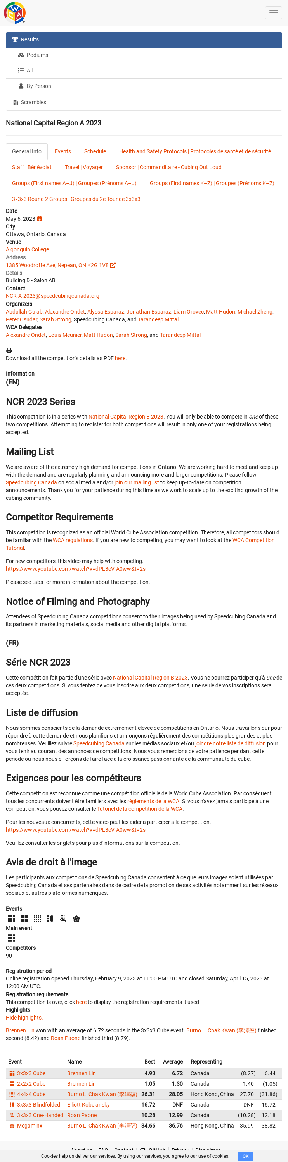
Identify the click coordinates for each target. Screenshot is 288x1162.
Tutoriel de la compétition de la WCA (139, 809)
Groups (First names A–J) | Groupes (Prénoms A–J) (74, 183)
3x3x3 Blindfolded (34, 1105)
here (120, 358)
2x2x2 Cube (26, 1084)
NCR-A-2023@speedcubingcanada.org (52, 296)
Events (63, 151)
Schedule (95, 151)
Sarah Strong (55, 319)
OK (245, 1156)
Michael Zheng (255, 312)
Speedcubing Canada (31, 482)
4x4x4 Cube (26, 1094)
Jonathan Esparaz (149, 312)
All (25, 70)
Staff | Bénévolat (32, 167)
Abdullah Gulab (24, 312)
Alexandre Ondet (65, 312)
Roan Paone (65, 1038)
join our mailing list (137, 482)
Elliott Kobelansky (88, 1105)
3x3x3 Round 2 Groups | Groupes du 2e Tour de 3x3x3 (76, 199)
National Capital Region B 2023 (125, 417)
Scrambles (29, 101)
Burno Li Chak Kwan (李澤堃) (221, 1030)
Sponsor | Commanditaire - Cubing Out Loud (169, 167)
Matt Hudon (220, 312)
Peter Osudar (21, 319)
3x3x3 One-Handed (35, 1115)
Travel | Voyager (84, 167)
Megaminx (25, 1126)
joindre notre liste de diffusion (230, 743)
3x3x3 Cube (26, 1073)
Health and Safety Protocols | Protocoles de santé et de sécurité (195, 151)
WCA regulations (73, 540)
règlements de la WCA (153, 801)
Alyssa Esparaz (105, 312)
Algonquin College (27, 249)
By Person (34, 86)
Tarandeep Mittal (158, 319)
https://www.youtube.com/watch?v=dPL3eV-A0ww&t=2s (76, 569)
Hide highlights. (24, 1017)
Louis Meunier (65, 335)
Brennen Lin (20, 1030)
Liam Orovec (188, 312)
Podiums (33, 55)
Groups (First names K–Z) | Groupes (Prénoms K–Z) (212, 183)
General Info (27, 151)
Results (25, 39)
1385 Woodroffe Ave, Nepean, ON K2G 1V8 (57, 265)
